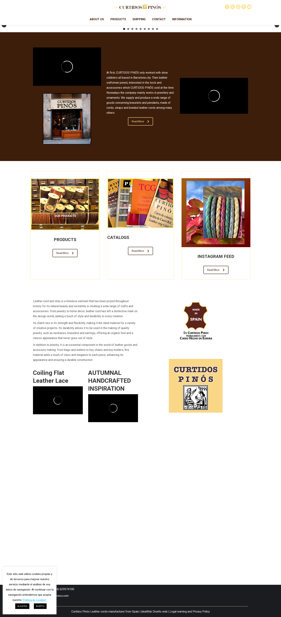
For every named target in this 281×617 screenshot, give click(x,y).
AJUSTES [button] (22, 606)
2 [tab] (128, 156)
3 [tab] (132, 156)
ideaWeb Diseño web (154, 611)
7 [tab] (149, 156)
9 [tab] (157, 156)
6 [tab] (145, 156)
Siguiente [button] (277, 91)
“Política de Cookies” (34, 600)
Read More (140, 248)
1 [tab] (124, 156)
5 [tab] (141, 156)
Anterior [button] (4, 91)
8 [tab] (153, 156)
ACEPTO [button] (40, 606)
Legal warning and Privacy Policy (190, 611)
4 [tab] (136, 156)
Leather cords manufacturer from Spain (114, 611)
